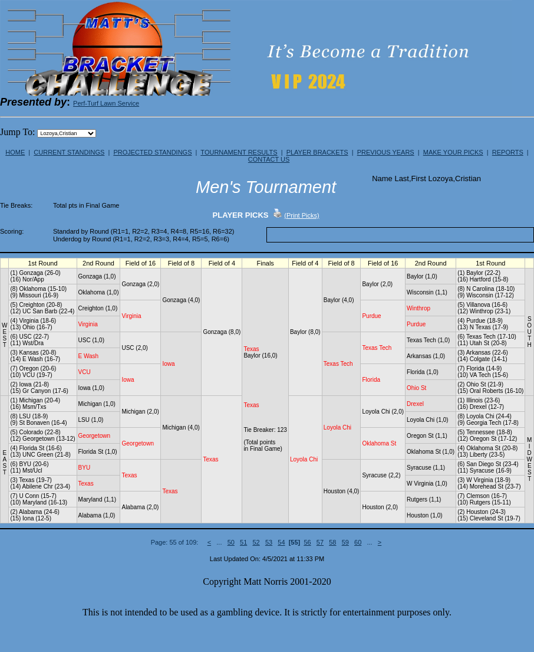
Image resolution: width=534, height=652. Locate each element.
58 (332, 542)
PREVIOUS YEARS (385, 152)
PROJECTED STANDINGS (152, 152)
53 (268, 542)
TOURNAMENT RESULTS (238, 152)
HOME (15, 152)
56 (307, 542)
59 (345, 542)
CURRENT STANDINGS (69, 152)
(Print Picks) (301, 215)
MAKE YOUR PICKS (453, 152)
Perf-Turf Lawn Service (106, 103)
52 (255, 542)
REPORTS (507, 152)
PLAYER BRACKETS (317, 152)
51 (243, 542)
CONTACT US (269, 159)
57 (320, 542)
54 (281, 542)
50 (231, 542)
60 (357, 542)
